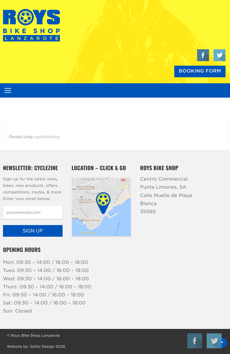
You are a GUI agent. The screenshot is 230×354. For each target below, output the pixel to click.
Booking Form (200, 71)
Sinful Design (42, 347)
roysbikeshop (47, 137)
